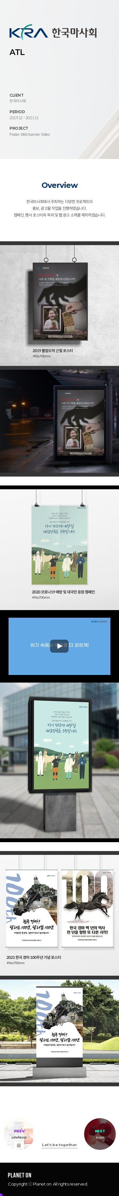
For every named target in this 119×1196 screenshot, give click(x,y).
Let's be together (59, 1145)
